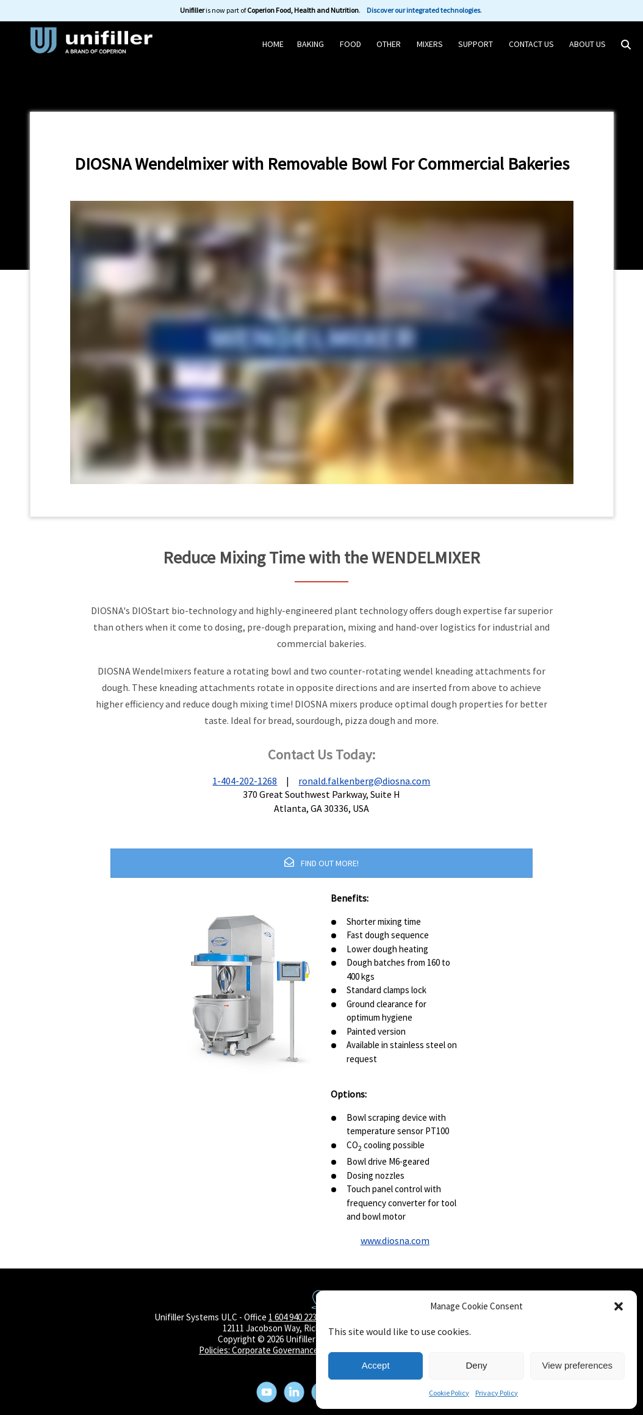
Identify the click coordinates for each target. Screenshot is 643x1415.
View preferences (577, 1365)
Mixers (430, 43)
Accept (376, 1365)
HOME (273, 43)
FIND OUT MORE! (321, 863)
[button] (618, 1306)
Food (350, 43)
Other (388, 43)
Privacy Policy (496, 1392)
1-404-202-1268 (244, 781)
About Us (587, 43)
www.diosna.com (395, 1240)
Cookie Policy (449, 1392)
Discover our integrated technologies (423, 10)
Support (475, 43)
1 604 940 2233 (294, 1317)
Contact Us (531, 43)
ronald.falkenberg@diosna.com (364, 781)
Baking (310, 43)
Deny (476, 1365)
